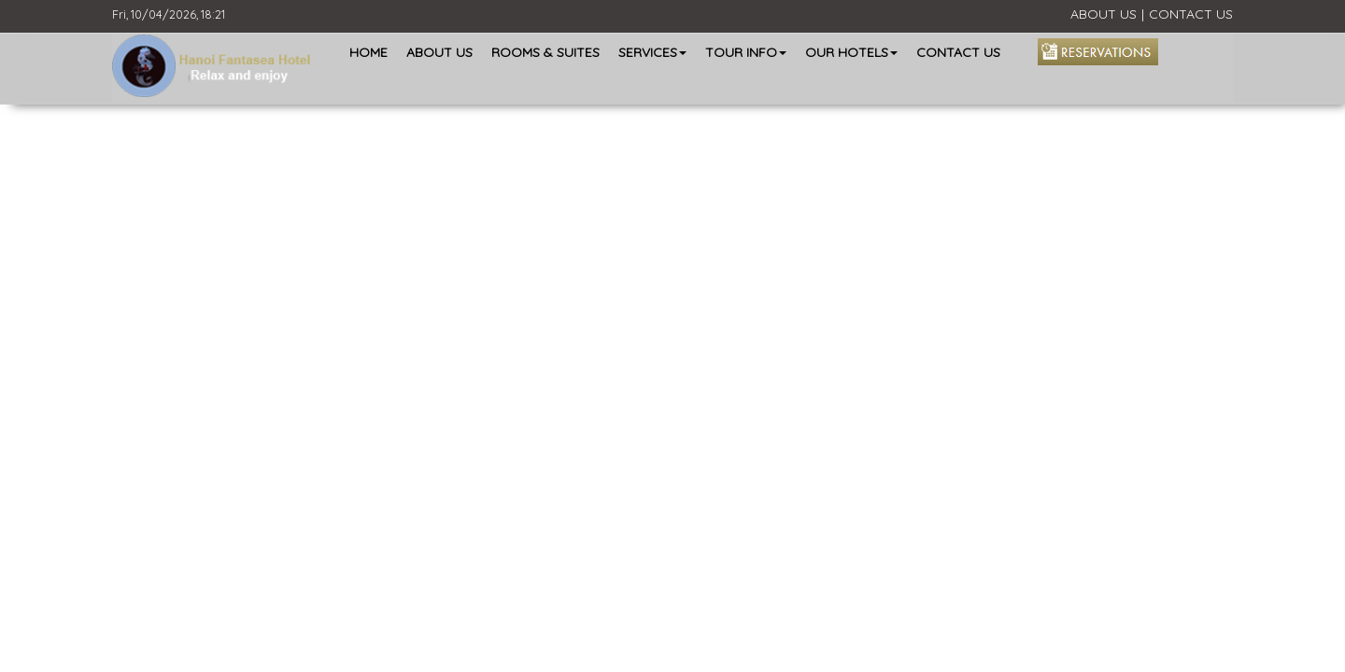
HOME (368, 52)
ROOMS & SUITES (545, 52)
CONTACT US (1191, 14)
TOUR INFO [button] (745, 52)
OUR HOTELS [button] (851, 52)
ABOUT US (1103, 14)
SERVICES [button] (652, 52)
